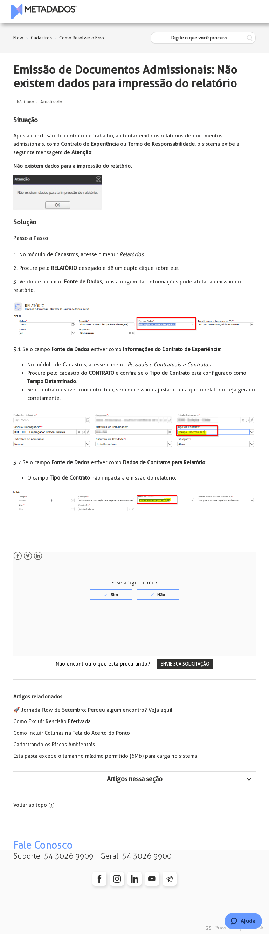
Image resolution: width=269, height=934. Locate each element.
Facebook (17, 556)
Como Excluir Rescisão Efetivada (52, 721)
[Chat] (243, 921)
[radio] (111, 594)
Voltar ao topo (33, 805)
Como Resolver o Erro (81, 38)
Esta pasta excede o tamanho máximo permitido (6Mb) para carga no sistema (105, 756)
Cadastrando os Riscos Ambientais (54, 744)
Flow (18, 38)
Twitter (27, 556)
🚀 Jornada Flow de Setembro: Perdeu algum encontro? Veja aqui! (92, 710)
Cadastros (41, 38)
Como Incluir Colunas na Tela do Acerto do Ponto (71, 733)
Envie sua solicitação (185, 664)
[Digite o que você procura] (203, 38)
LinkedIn (38, 556)
